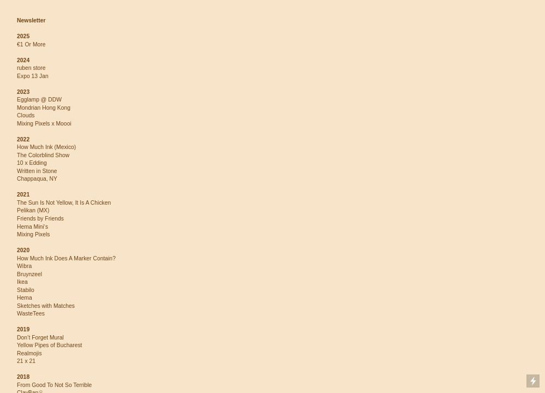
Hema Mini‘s (32, 227)
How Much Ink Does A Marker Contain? (66, 258)
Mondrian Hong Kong (43, 108)
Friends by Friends (40, 219)
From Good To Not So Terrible (54, 385)
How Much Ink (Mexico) (46, 147)
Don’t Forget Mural (40, 338)
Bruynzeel (29, 274)
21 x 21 (26, 361)
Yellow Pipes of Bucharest (49, 345)
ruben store (31, 68)
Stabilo (25, 290)
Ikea (22, 282)
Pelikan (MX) (33, 210)
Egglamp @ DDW (39, 100)
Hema (24, 298)
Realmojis (29, 353)
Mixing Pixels (33, 234)
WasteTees (31, 314)
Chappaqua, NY (37, 179)
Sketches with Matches (46, 306)
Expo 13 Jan (33, 76)
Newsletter (31, 20)
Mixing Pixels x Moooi (44, 124)
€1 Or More (31, 44)
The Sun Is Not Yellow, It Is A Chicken (64, 203)
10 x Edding (32, 163)
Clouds (25, 115)
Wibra (24, 266)
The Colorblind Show (43, 155)
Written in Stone (37, 171)
